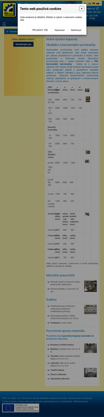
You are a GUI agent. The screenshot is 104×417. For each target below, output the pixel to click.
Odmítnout (76, 30)
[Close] (81, 8)
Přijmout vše (40, 30)
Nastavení (60, 30)
